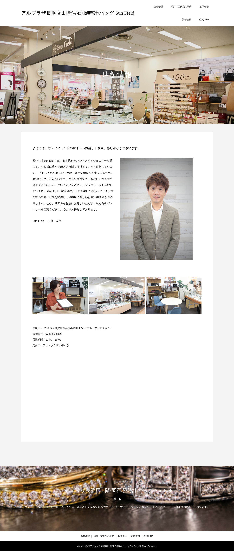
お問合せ (204, 6)
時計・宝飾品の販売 (181, 6)
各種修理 (158, 6)
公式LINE (204, 19)
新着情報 (186, 19)
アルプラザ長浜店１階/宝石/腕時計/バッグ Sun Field (77, 13)
